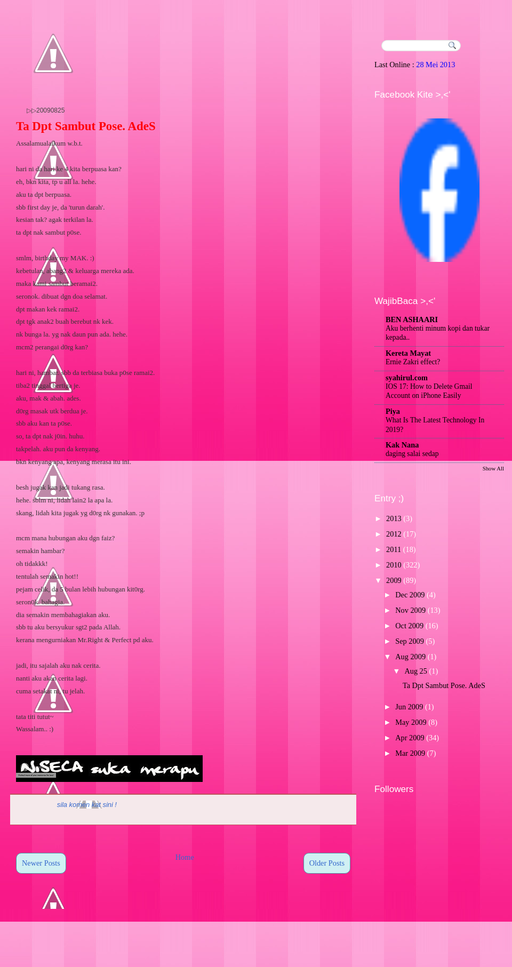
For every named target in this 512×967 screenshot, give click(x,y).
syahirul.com (407, 377)
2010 (394, 565)
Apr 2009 (409, 737)
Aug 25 (415, 671)
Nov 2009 (410, 610)
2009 (394, 580)
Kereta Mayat (408, 353)
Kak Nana (402, 445)
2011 (393, 549)
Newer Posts (41, 863)
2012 (394, 534)
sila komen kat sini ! (87, 805)
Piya (393, 411)
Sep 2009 (409, 641)
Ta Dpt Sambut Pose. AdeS (86, 126)
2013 (394, 518)
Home (184, 857)
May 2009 (410, 722)
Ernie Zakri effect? (413, 362)
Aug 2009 (410, 656)
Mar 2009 (410, 753)
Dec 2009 (410, 594)
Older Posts (327, 863)
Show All (493, 468)
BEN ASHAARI (412, 319)
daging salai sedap (412, 454)
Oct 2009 (409, 625)
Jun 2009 (409, 706)
